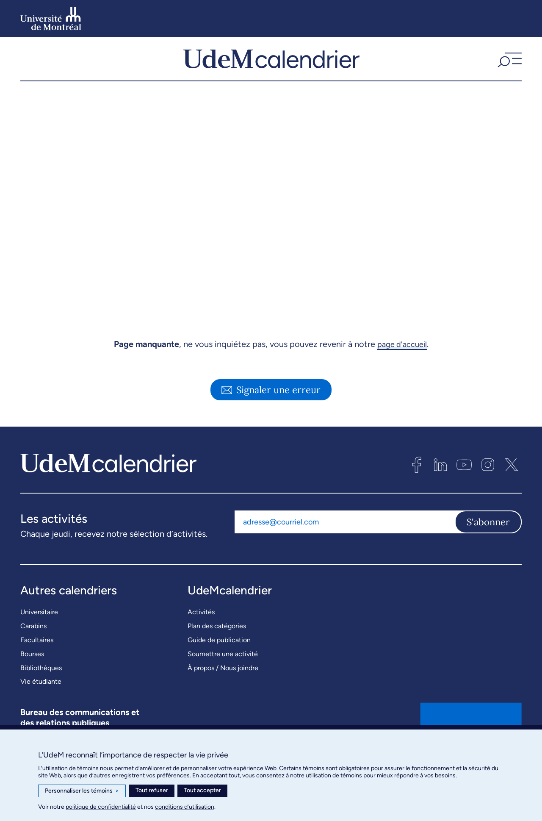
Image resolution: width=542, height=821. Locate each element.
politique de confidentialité (101, 806)
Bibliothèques (41, 684)
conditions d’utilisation (184, 806)
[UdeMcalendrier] (271, 67)
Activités (201, 629)
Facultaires (36, 657)
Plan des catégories (217, 643)
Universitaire (39, 629)
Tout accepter (202, 790)
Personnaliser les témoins (82, 791)
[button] (508, 67)
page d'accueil (402, 361)
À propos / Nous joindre (223, 684)
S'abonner (488, 539)
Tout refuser (152, 790)
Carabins (33, 643)
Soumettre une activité (223, 670)
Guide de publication (219, 657)
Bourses (32, 670)
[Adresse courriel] (345, 538)
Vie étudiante (40, 698)
